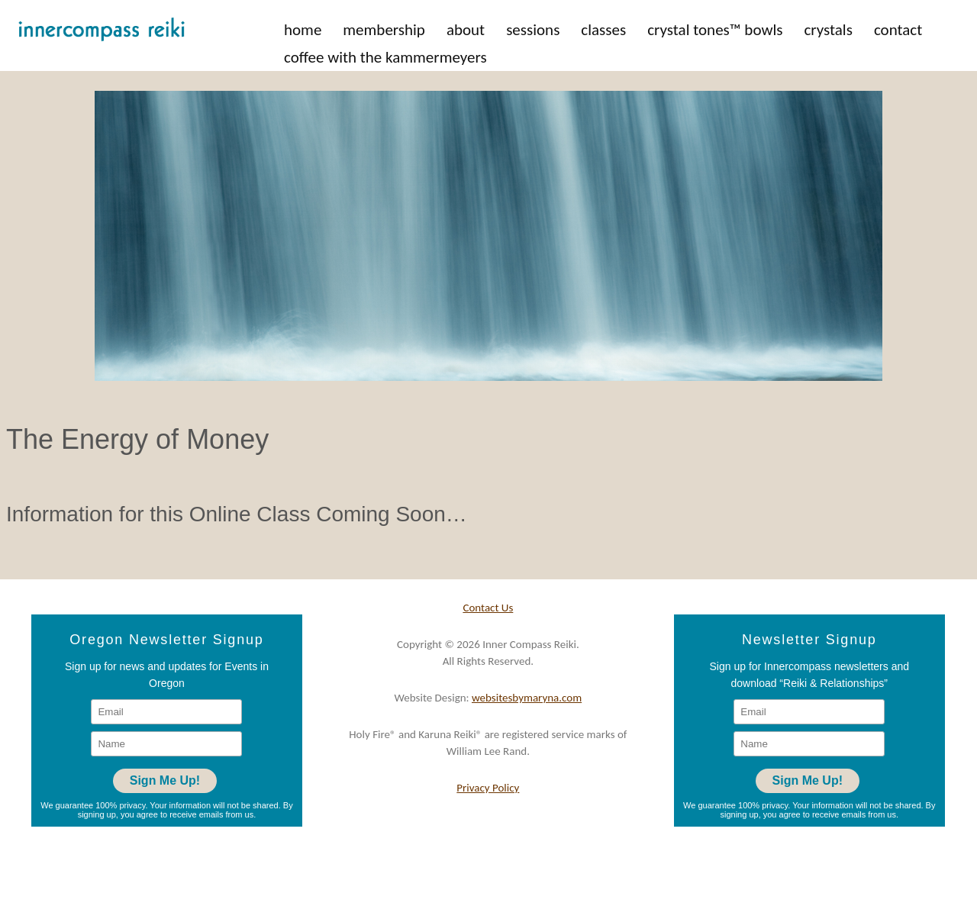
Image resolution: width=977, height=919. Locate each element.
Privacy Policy (487, 788)
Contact (898, 30)
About (466, 30)
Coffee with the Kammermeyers (385, 57)
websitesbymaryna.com (527, 698)
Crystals (828, 30)
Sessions (532, 30)
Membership (384, 30)
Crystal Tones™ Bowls (714, 30)
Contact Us (488, 607)
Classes (603, 30)
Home (302, 30)
